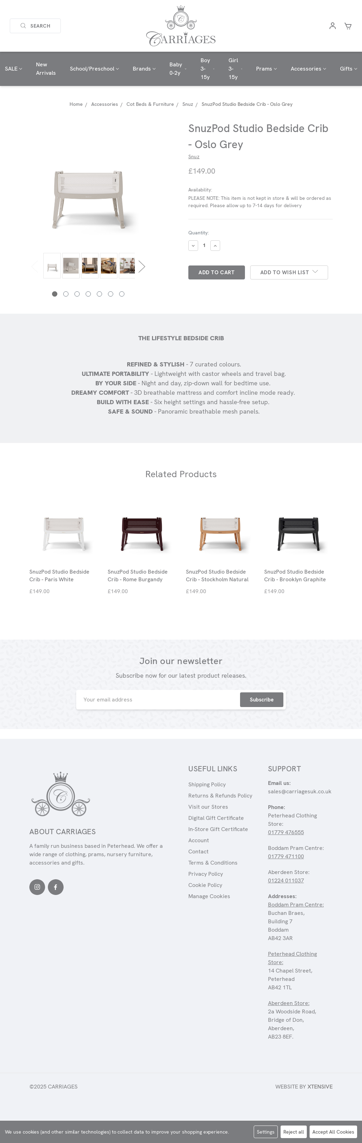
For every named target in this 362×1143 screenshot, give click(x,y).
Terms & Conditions (213, 862)
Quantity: (198, 233)
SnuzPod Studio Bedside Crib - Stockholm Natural (217, 575)
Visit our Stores (208, 806)
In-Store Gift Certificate (218, 829)
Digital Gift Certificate (216, 818)
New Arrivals (46, 69)
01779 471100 (286, 856)
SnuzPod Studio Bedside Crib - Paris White (59, 575)
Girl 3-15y (235, 69)
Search (35, 26)
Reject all (293, 1132)
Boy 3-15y (208, 69)
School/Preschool (94, 68)
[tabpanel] (51, 266)
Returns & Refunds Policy (220, 795)
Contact (198, 851)
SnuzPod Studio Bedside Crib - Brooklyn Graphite (295, 575)
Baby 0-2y (178, 69)
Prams (266, 68)
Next (142, 266)
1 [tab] (54, 294)
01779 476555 (286, 832)
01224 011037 (286, 880)
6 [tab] (110, 294)
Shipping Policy (207, 784)
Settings (266, 1132)
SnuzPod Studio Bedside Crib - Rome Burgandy (138, 575)
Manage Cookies (209, 896)
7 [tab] (121, 294)
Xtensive (320, 1086)
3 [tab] (77, 294)
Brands (144, 68)
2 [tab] (65, 294)
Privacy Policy (205, 874)
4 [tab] (88, 294)
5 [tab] (99, 294)
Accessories (308, 68)
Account (198, 840)
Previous (35, 266)
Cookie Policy (205, 885)
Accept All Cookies (333, 1132)
